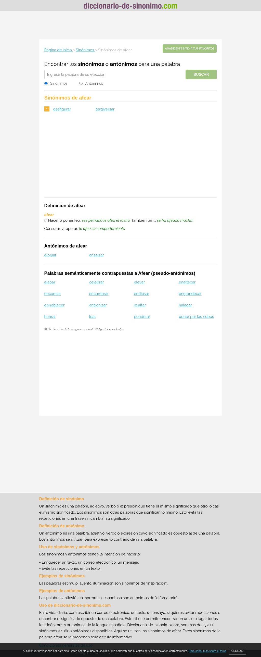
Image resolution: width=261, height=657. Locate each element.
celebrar (96, 282)
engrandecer (190, 293)
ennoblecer (54, 305)
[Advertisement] (130, 25)
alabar (49, 282)
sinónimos (91, 64)
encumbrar (99, 293)
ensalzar (96, 255)
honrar (50, 316)
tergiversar (105, 109)
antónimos (123, 64)
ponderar (142, 316)
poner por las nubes (196, 316)
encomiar (52, 293)
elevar (139, 282)
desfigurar (62, 109)
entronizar (98, 305)
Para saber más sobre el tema (207, 650)
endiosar (141, 293)
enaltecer (187, 282)
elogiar (50, 255)
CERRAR (237, 650)
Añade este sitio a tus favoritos (189, 48)
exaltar (140, 305)
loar (92, 316)
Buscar (201, 74)
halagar (185, 305)
